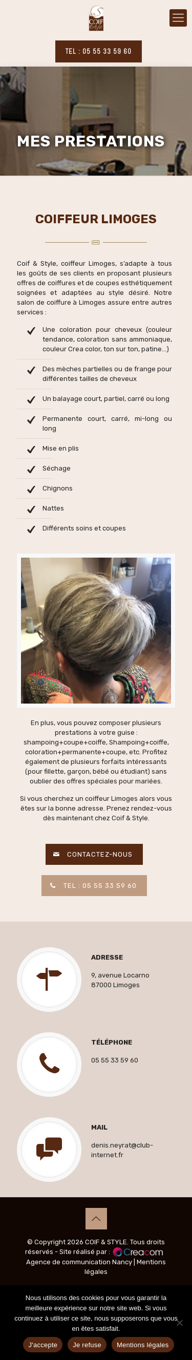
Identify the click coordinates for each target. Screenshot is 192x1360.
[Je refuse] (179, 1323)
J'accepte (42, 1345)
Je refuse (87, 1345)
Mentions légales (143, 1345)
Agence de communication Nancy (79, 1262)
